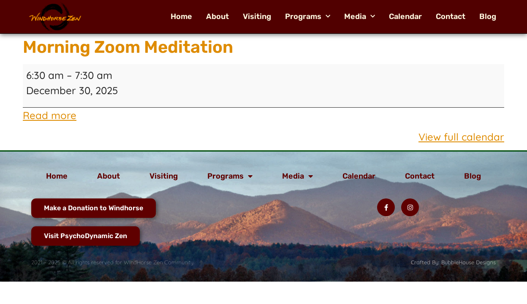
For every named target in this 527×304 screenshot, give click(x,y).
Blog (487, 16)
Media (359, 16)
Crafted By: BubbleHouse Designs (453, 262)
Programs (307, 16)
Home (181, 16)
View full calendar (461, 136)
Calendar (405, 16)
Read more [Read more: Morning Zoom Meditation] (49, 115)
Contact (450, 16)
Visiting (257, 16)
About (217, 16)
